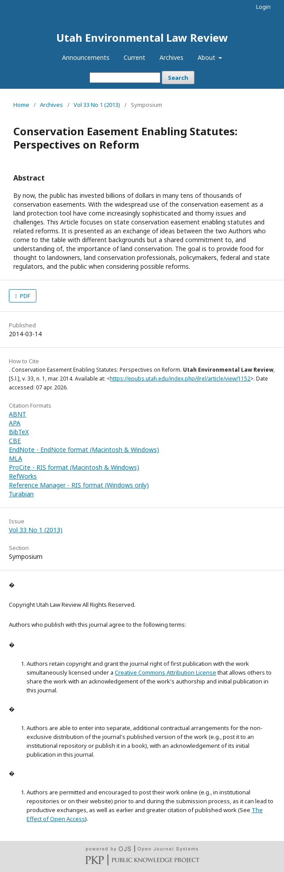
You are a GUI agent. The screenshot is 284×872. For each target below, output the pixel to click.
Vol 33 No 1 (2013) (97, 105)
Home (21, 105)
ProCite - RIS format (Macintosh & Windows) (74, 467)
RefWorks (23, 476)
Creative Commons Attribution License (165, 672)
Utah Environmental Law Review (142, 37)
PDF (24, 296)
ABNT (17, 414)
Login (263, 7)
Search (178, 78)
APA (14, 423)
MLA (15, 458)
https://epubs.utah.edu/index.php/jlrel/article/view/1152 (180, 378)
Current (134, 57)
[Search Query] (124, 77)
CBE (15, 440)
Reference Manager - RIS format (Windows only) (79, 485)
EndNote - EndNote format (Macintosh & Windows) (84, 449)
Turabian (21, 494)
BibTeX (19, 432)
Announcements (85, 57)
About (207, 57)
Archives (171, 57)
